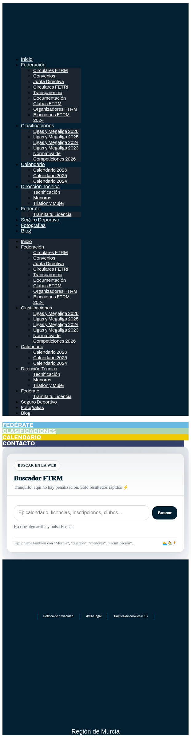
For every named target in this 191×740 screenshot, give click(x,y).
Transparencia (47, 92)
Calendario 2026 (50, 170)
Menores (42, 197)
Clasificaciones (37, 125)
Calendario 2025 (50, 175)
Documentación (49, 98)
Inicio (27, 59)
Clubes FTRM (47, 103)
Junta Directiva (48, 81)
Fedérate (30, 208)
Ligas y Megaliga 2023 (55, 147)
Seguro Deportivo (40, 219)
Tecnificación (46, 192)
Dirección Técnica (40, 186)
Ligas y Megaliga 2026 (55, 131)
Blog (26, 230)
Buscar (165, 513)
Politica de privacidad (58, 616)
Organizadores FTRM (55, 109)
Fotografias (33, 225)
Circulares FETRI (50, 87)
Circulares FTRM (50, 70)
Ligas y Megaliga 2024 (55, 142)
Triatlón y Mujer (48, 203)
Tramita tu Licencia (52, 214)
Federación (33, 64)
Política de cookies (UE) (131, 616)
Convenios (44, 76)
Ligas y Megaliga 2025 (55, 136)
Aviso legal (93, 616)
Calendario (33, 164)
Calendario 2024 (50, 181)
